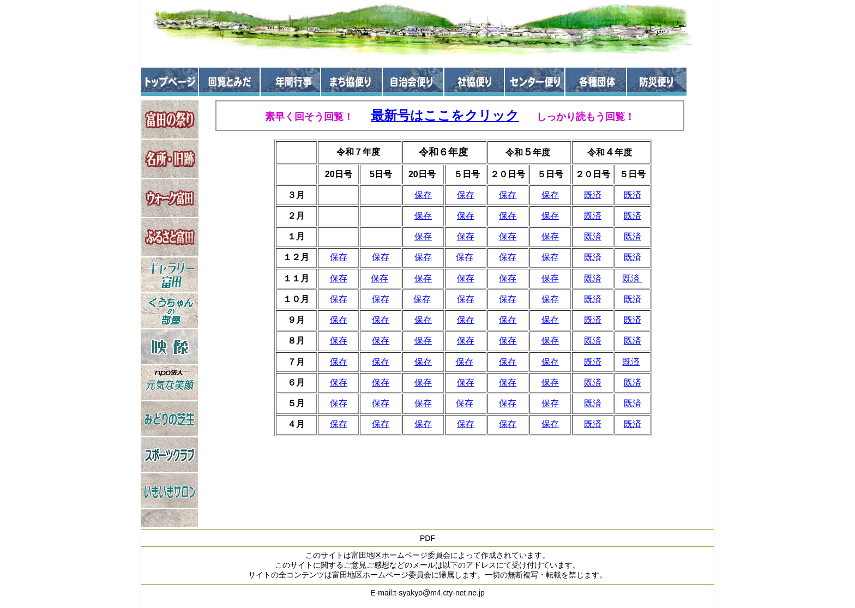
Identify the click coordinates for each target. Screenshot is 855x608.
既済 (592, 195)
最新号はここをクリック (445, 115)
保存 (423, 195)
